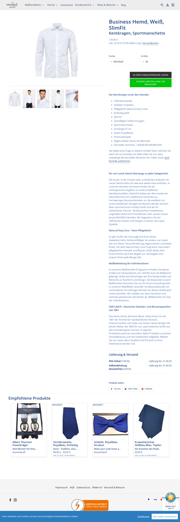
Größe (144, 56)
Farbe (112, 56)
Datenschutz (83, 487)
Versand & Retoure (114, 487)
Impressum (61, 487)
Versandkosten (150, 43)
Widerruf (97, 487)
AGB (72, 487)
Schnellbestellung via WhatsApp (150, 83)
